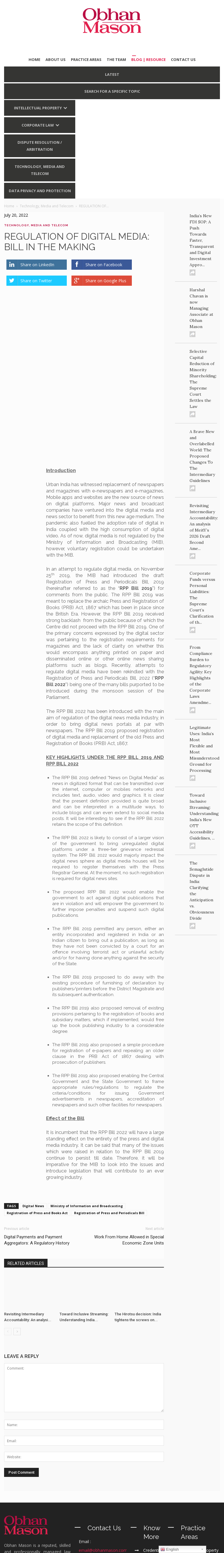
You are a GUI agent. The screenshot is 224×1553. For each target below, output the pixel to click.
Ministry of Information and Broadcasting (86, 1114)
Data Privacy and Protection (40, 190)
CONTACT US (183, 59)
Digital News (33, 1114)
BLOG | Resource (148, 59)
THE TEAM (116, 59)
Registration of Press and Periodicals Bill (109, 1121)
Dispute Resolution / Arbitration (40, 146)
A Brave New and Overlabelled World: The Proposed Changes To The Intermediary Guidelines (202, 456)
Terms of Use (144, 1545)
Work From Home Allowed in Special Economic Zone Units (129, 1148)
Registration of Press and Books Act (37, 1121)
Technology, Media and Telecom (40, 170)
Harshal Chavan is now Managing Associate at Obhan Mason (201, 308)
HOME (34, 59)
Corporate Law (38, 125)
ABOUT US (56, 59)
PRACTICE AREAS (86, 59)
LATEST (112, 74)
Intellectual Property (38, 108)
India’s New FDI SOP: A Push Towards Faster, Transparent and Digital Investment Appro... (202, 240)
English (169, 1549)
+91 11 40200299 (105, 1484)
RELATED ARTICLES (26, 1171)
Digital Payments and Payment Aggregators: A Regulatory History (36, 1148)
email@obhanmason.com (103, 1458)
